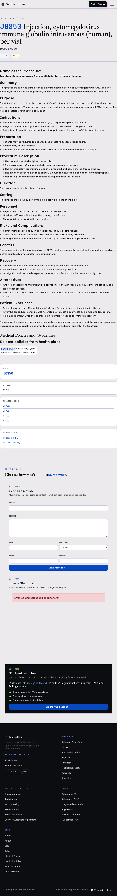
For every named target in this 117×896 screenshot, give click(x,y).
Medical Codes (12, 856)
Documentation (13, 794)
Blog (7, 846)
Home (8, 835)
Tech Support (11, 799)
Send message (57, 567)
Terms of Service (13, 814)
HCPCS (13, 18)
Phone (11, 556)
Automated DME (70, 799)
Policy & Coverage (71, 814)
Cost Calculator (12, 871)
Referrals (66, 773)
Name (11, 542)
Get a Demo (98, 4)
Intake (65, 747)
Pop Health (67, 809)
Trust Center (11, 760)
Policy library (11, 442)
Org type (63, 542)
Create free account (57, 707)
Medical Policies (13, 861)
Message (13, 516)
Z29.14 (6, 411)
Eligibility (66, 757)
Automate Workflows (72, 742)
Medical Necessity (71, 768)
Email (12, 503)
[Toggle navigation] (112, 4)
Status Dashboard (14, 765)
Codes (3, 18)
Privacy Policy (12, 804)
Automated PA (10, 438)
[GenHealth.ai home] (14, 737)
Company (62, 556)
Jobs (7, 851)
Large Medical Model (72, 804)
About (8, 840)
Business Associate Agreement (20, 819)
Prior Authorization (71, 752)
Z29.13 (6, 406)
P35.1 (6, 415)
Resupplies (67, 762)
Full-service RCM (70, 819)
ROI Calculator (12, 866)
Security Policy (12, 809)
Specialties (67, 778)
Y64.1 (6, 420)
